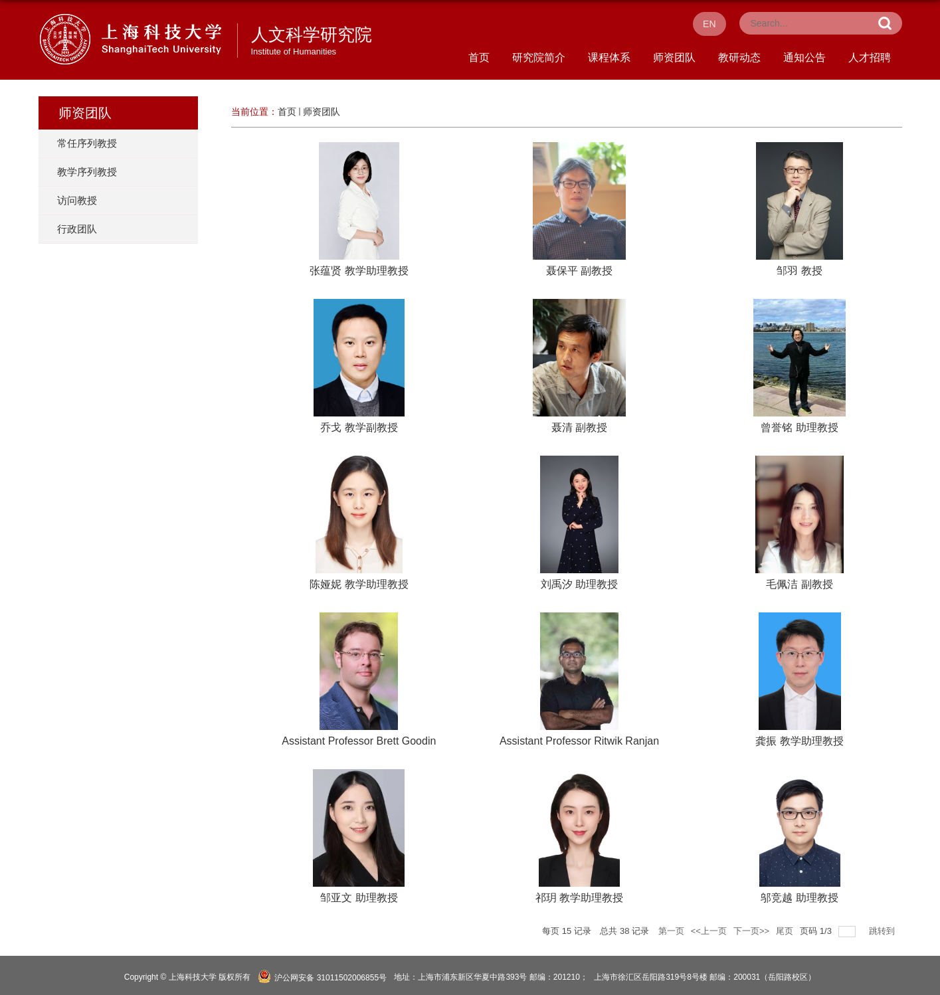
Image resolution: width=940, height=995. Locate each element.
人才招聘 (869, 57)
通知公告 (804, 57)
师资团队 (674, 57)
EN (709, 24)
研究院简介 (538, 57)
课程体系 (609, 57)
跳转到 (883, 931)
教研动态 (739, 57)
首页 (479, 57)
